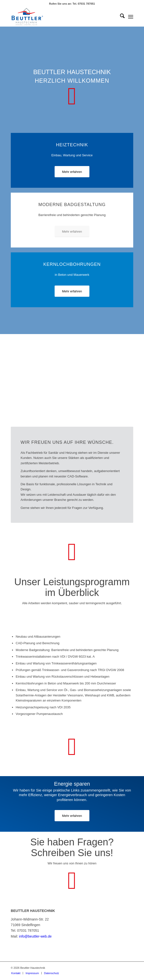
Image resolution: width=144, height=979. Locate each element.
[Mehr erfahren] (72, 171)
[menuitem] (120, 17)
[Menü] (130, 17)
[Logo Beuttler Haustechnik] (60, 17)
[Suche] (120, 17)
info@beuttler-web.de (35, 936)
